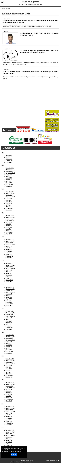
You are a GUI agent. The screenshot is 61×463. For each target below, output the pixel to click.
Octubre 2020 (9, 290)
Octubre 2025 (9, 171)
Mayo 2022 (9, 251)
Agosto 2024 (9, 198)
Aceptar (13, 454)
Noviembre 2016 (10, 384)
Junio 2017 (9, 368)
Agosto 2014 (9, 437)
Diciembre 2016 (10, 382)
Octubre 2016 (9, 386)
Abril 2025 (8, 181)
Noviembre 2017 (10, 360)
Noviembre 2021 (10, 265)
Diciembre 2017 (10, 359)
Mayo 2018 (9, 346)
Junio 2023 (9, 225)
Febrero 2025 (9, 184)
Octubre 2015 (9, 409)
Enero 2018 (9, 353)
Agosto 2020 (9, 294)
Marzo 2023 (9, 230)
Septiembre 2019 (10, 316)
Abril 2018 (8, 348)
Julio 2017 (8, 367)
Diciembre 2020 (10, 287)
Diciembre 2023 (10, 215)
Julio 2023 (8, 224)
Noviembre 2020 (10, 289)
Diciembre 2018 (10, 335)
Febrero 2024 (9, 208)
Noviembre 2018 (10, 336)
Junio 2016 (9, 392)
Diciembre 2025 (10, 168)
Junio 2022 (9, 249)
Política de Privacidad (19, 461)
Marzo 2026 (9, 159)
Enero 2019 (9, 329)
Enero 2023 (9, 234)
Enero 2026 (9, 162)
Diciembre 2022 (10, 239)
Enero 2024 (9, 210)
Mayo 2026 (9, 155)
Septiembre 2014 (10, 435)
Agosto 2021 (9, 270)
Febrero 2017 (9, 375)
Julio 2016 (8, 391)
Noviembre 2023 (10, 217)
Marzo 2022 (9, 254)
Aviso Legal (11, 461)
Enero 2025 (9, 186)
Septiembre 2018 (10, 340)
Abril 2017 (8, 372)
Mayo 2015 (9, 418)
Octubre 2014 (9, 433)
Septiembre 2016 (10, 387)
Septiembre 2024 (10, 196)
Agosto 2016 (9, 389)
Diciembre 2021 (10, 263)
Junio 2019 (9, 321)
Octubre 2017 (9, 362)
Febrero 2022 (9, 256)
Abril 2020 (8, 300)
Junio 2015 (9, 416)
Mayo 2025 (9, 179)
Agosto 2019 (9, 317)
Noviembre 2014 (10, 432)
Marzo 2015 (9, 421)
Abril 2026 (8, 157)
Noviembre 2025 (10, 169)
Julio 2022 (8, 247)
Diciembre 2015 (10, 406)
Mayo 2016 (9, 394)
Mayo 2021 (9, 275)
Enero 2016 (9, 401)
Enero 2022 (9, 257)
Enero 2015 (9, 424)
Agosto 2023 (9, 222)
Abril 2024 (8, 205)
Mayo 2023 (9, 227)
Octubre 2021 (9, 266)
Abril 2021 (8, 276)
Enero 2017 (9, 377)
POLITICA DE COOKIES (16, 451)
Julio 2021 (8, 271)
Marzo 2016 (9, 397)
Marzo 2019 (9, 326)
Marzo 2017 (9, 373)
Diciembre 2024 (10, 192)
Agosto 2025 (9, 174)
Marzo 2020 (9, 302)
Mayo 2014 (9, 442)
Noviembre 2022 (10, 241)
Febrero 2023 (9, 232)
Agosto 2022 (9, 246)
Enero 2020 (9, 305)
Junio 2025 (9, 178)
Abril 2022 (8, 252)
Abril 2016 (8, 396)
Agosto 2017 (9, 365)
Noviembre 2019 (10, 312)
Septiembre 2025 (10, 173)
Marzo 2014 (9, 445)
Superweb (29, 460)
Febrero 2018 (9, 351)
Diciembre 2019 (10, 311)
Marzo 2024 (9, 206)
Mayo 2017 (9, 370)
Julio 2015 (8, 415)
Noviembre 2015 (10, 408)
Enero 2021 (9, 281)
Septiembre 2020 (10, 292)
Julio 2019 (8, 319)
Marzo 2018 (9, 350)
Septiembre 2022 (10, 244)
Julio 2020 (8, 295)
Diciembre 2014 (10, 430)
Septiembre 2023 (10, 220)
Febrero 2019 (9, 327)
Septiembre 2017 (10, 363)
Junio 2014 (9, 440)
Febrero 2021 (9, 280)
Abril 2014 (8, 443)
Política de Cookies (29, 461)
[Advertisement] (30, 98)
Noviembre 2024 (10, 193)
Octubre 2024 (9, 195)
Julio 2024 (8, 200)
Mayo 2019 (9, 322)
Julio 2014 (8, 438)
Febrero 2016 (9, 399)
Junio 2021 (9, 273)
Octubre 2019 (9, 314)
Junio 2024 (9, 201)
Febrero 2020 (9, 303)
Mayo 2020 (9, 299)
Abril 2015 (8, 419)
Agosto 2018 (9, 341)
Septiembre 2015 (10, 411)
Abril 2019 (8, 324)
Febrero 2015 (9, 423)
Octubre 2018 (9, 338)
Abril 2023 (8, 229)
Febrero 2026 (9, 160)
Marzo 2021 (9, 278)
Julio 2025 (8, 176)
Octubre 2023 (9, 219)
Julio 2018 (8, 343)
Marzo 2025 (9, 183)
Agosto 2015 (9, 413)
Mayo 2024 (9, 203)
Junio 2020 (9, 297)
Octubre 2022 (9, 243)
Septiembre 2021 (10, 268)
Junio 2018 (9, 345)
